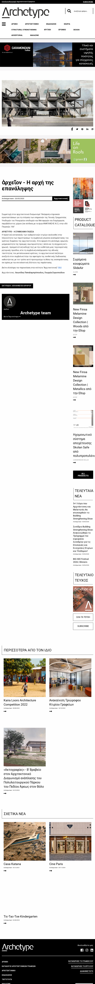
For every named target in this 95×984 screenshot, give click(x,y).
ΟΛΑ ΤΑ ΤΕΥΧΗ (83, 617)
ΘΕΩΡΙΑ (67, 24)
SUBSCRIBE (88, 2)
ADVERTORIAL (17, 35)
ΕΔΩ (60, 267)
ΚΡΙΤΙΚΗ (47, 30)
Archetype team (77, 521)
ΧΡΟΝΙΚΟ (62, 30)
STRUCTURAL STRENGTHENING (24, 30)
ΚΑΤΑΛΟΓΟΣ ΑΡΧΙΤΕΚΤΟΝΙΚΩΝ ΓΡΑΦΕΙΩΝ (19, 966)
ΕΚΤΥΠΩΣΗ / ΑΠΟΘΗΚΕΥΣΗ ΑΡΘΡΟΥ (16, 286)
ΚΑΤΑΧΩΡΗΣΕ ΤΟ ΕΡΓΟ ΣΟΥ (82, 966)
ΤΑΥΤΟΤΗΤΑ (7, 979)
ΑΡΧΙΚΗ (14, 24)
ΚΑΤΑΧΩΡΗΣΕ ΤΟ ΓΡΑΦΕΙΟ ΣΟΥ (80, 961)
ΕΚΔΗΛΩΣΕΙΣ (51, 24)
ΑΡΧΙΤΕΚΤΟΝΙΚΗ (32, 24)
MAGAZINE (34, 35)
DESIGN (76, 30)
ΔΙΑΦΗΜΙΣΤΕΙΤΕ (86, 971)
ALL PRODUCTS (83, 474)
